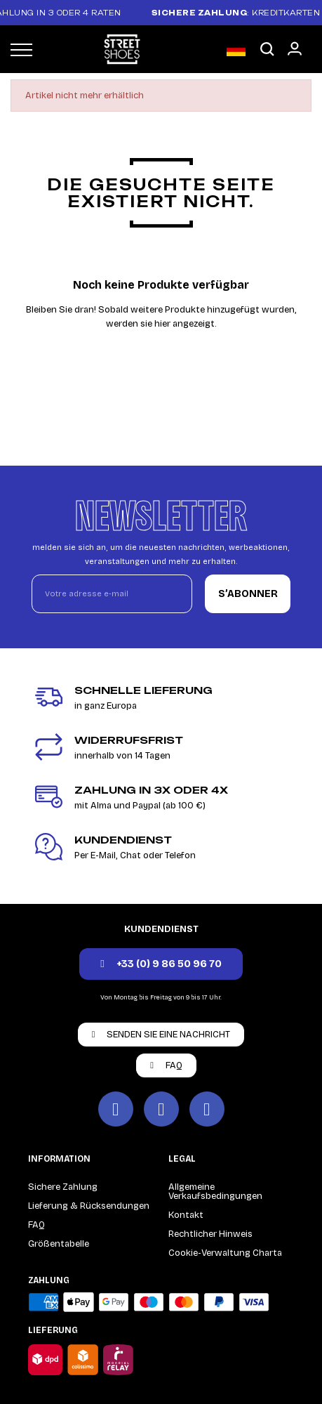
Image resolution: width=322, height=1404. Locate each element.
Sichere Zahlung (63, 1187)
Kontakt (185, 1215)
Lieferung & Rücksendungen (88, 1206)
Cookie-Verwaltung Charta (225, 1253)
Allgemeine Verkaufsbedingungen (215, 1191)
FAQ (36, 1225)
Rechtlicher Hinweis (210, 1234)
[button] (267, 49)
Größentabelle (58, 1243)
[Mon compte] (294, 48)
